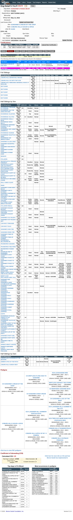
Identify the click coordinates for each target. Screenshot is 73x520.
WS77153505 (4, 86)
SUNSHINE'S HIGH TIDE (7, 229)
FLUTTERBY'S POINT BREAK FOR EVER (6, 203)
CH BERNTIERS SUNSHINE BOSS (60, 389)
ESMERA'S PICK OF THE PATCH (9, 361)
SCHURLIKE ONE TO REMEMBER (6, 252)
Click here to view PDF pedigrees (11, 450)
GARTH (3, 314)
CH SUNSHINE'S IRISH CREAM (36, 394)
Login (70, 2)
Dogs (18, 2)
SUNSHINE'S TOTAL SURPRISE (6, 311)
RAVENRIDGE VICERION (7, 133)
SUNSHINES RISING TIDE (7, 232)
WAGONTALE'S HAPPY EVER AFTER (7, 170)
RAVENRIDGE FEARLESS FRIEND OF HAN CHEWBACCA (8, 317)
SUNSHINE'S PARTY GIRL (8, 335)
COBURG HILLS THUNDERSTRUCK (60, 428)
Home (14, 2)
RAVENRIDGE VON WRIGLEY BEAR (6, 138)
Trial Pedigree (37, 2)
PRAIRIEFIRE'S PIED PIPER (8, 246)
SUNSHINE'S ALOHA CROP (8, 141)
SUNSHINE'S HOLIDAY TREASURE (7, 211)
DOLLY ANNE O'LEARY (7, 182)
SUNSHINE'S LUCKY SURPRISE (6, 286)
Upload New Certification (49, 45)
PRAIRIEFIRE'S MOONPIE (8, 244)
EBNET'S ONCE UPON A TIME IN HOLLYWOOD (7, 273)
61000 (13, 29)
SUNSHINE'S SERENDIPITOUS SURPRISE (5, 293)
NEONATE (3, 156)
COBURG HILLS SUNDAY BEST (9, 364)
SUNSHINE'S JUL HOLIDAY (8, 217)
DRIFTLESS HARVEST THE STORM (60, 382)
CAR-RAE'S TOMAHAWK (7, 223)
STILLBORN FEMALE (6, 206)
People (29, 2)
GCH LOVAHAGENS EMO (60, 373)
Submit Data (52, 2)
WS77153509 (4, 98)
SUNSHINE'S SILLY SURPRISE (6, 296)
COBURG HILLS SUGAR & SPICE (22, 27)
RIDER (2, 185)
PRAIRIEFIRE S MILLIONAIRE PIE (5, 241)
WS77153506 (4, 89)
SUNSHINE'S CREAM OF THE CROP (23, 24)
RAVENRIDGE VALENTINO (8, 114)
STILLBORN (4, 159)
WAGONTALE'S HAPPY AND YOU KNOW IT (7, 165)
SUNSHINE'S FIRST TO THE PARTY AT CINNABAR (8, 324)
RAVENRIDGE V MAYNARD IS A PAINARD (8, 108)
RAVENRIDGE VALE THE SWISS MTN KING (7, 111)
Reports (44, 2)
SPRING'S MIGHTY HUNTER (8, 344)
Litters (24, 2)
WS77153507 (4, 92)
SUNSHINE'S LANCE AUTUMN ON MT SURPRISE (8, 283)
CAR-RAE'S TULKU (6, 226)
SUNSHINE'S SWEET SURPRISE (6, 308)
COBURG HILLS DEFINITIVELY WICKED (11, 77)
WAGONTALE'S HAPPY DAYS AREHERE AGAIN (7, 168)
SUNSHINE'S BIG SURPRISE (5, 280)
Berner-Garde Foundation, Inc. (15, 511)
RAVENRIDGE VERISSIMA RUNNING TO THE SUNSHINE (8, 126)
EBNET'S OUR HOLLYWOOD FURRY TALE (8, 276)
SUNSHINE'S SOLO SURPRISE (6, 299)
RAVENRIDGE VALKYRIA (7, 117)
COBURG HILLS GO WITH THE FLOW (11, 80)
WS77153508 (4, 95)
